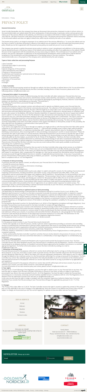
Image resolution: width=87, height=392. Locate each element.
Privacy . (32, 390)
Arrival (22, 303)
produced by (79, 390)
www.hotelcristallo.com (64, 338)
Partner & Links (22, 315)
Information (5, 18)
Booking (82, 2)
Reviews (22, 312)
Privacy (52, 358)
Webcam (22, 306)
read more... (22, 335)
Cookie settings (39, 390)
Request (74, 2)
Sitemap (46, 390)
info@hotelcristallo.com (64, 336)
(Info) (53, 358)
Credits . (27, 390)
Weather (22, 309)
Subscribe (68, 358)
